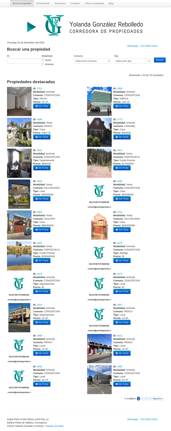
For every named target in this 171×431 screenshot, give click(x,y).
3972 (119, 150)
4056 (39, 366)
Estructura (60, 3)
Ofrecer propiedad (94, 3)
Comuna (78, 56)
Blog (111, 3)
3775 (119, 119)
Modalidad (47, 56)
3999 (39, 335)
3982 (39, 212)
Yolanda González (54, 426)
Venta (48, 60)
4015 (39, 304)
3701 (39, 88)
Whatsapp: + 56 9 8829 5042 (142, 46)
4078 (39, 274)
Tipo (116, 56)
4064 (39, 181)
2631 (39, 150)
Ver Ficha (41, 106)
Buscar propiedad (22, 3)
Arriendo (49, 64)
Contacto (75, 3)
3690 (119, 181)
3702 (119, 212)
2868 (119, 88)
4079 (119, 243)
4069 (119, 366)
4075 (119, 274)
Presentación (43, 3)
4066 (39, 119)
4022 (119, 335)
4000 (39, 243)
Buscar (159, 60)
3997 (119, 304)
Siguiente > (158, 399)
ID (8, 56)
